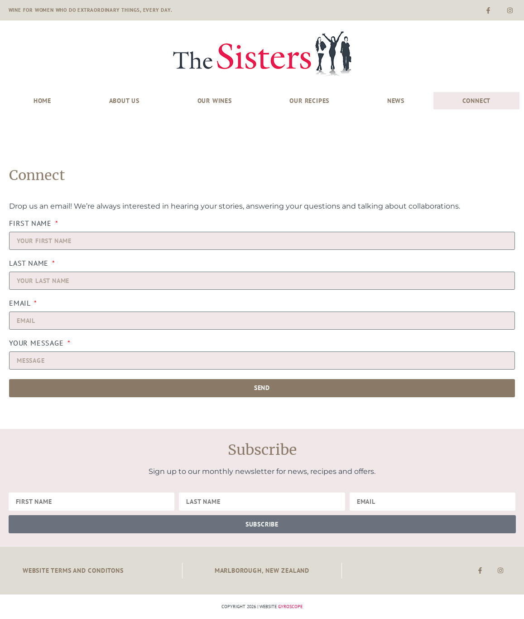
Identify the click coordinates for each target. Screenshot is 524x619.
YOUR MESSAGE (37, 343)
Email (21, 303)
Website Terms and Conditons (73, 570)
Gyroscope (290, 606)
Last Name (30, 263)
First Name (31, 223)
